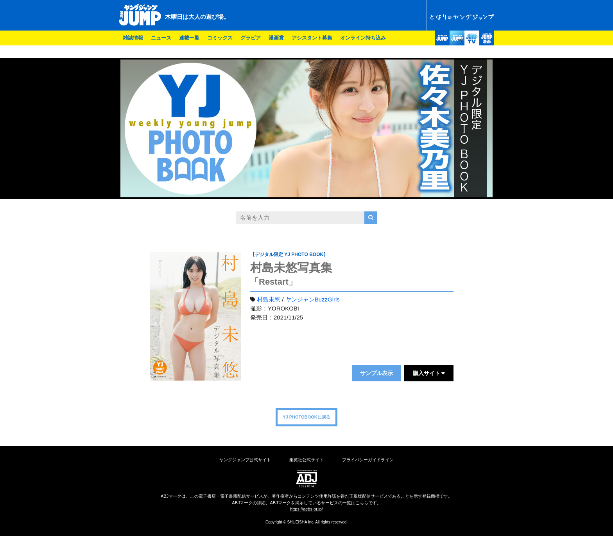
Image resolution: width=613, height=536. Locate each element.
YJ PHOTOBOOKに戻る (306, 417)
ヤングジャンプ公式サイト (245, 459)
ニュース (161, 38)
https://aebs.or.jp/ (306, 509)
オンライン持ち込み (363, 38)
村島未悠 (268, 299)
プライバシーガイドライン (368, 459)
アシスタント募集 (312, 38)
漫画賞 (276, 38)
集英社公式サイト (306, 459)
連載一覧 (189, 38)
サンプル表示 (376, 373)
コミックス (220, 38)
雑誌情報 (133, 38)
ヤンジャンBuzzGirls (312, 299)
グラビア (250, 38)
